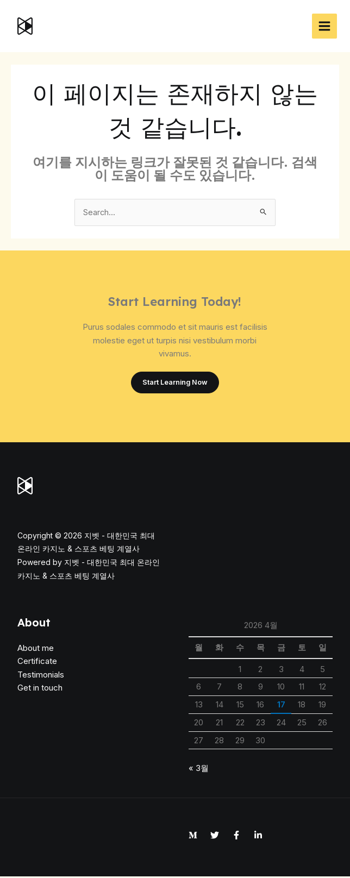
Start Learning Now (175, 383)
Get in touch (39, 689)
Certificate (37, 662)
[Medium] (193, 836)
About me (35, 649)
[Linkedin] (258, 836)
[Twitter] (214, 836)
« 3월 (199, 769)
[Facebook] (236, 836)
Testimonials (40, 675)
